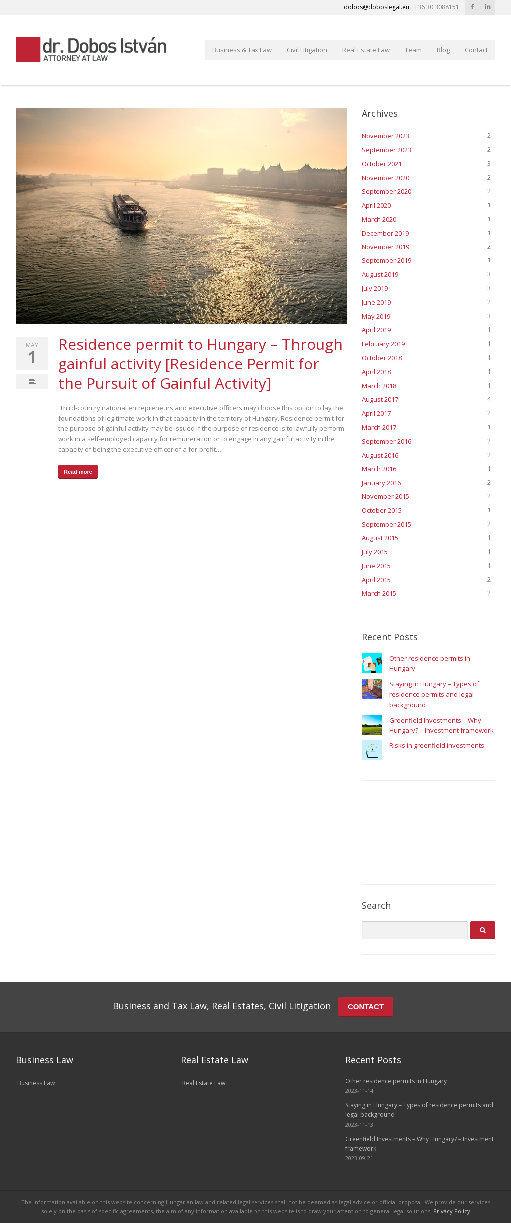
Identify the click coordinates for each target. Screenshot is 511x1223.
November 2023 (385, 135)
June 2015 (376, 565)
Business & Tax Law (242, 49)
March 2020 (379, 219)
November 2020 (385, 177)
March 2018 (379, 385)
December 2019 (385, 233)
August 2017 (380, 399)
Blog (443, 49)
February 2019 (383, 343)
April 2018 (376, 371)
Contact (476, 49)
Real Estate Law (366, 49)
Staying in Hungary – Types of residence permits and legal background (434, 694)
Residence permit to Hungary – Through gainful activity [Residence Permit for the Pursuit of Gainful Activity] (200, 363)
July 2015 (375, 551)
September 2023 (386, 149)
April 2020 (376, 205)
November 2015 (385, 496)
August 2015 (380, 537)
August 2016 (380, 455)
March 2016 (379, 468)
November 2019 (385, 247)
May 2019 (376, 316)
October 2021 (382, 163)
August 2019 (380, 274)
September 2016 (386, 441)
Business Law (36, 1083)
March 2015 (379, 593)
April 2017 (376, 413)
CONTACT (366, 1006)
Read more (78, 472)
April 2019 (376, 329)
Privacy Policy (451, 1211)
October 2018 (382, 357)
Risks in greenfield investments (436, 745)
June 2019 (376, 302)
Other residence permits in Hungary (396, 1081)
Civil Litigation (307, 49)
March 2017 (379, 427)
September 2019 (386, 260)
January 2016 (381, 482)
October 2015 (382, 510)
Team (413, 49)
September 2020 (386, 191)
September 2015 (386, 524)
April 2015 (376, 579)
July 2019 (375, 288)
